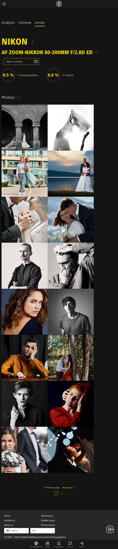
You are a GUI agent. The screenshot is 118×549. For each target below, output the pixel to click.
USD (34, 530)
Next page (67, 487)
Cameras (24, 23)
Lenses (40, 23)
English (12, 530)
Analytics (8, 23)
